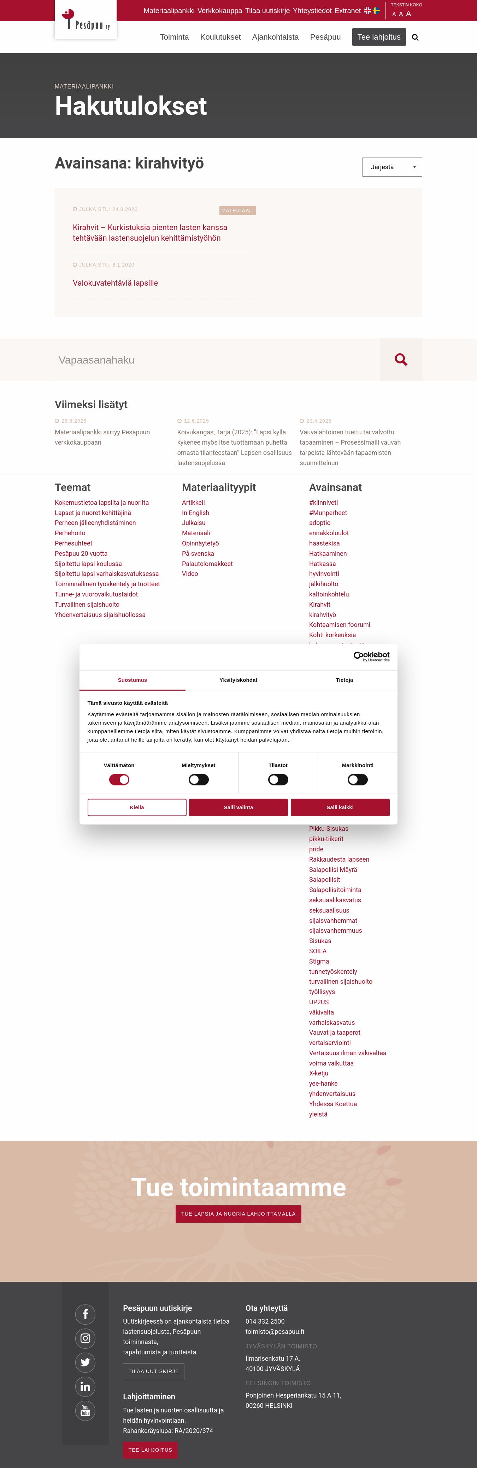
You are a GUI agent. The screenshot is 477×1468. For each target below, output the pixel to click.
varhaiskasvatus (332, 977)
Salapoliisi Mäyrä (333, 824)
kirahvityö (322, 569)
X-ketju (318, 1028)
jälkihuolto (323, 539)
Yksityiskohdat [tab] (238, 680)
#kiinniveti (323, 457)
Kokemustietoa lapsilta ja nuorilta (102, 457)
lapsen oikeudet (331, 631)
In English (196, 468)
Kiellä (137, 808)
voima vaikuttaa (331, 1018)
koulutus (321, 620)
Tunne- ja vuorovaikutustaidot (96, 549)
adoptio (320, 478)
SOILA (318, 906)
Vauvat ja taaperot (334, 988)
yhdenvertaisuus (332, 1049)
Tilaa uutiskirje (267, 11)
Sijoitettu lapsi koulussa (88, 518)
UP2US (319, 957)
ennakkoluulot (329, 488)
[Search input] (218, 314)
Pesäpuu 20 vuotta (81, 508)
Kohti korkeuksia (332, 590)
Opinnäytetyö (200, 498)
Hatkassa (322, 518)
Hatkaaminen (328, 508)
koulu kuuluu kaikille (337, 610)
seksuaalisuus (329, 865)
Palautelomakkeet (207, 518)
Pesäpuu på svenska (376, 10)
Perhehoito (70, 488)
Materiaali (216, 210)
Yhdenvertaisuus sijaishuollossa (100, 569)
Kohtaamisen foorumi (339, 580)
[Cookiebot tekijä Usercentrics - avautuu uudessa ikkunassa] (359, 656)
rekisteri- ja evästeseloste (149, 1457)
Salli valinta (238, 808)
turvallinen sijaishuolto (340, 937)
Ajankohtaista (275, 37)
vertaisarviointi (330, 998)
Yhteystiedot (312, 11)
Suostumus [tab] (132, 680)
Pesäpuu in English (367, 10)
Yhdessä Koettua (333, 1059)
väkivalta (321, 967)
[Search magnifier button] (401, 314)
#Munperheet (328, 468)
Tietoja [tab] (344, 680)
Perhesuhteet (73, 498)
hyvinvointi (324, 529)
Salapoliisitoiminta (335, 845)
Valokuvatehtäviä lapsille (285, 227)
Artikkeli (193, 457)
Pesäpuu (86, 19)
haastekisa (324, 498)
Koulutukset (220, 37)
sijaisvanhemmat (333, 875)
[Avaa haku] (415, 37)
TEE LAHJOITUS (150, 1405)
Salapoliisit (324, 835)
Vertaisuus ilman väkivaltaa (348, 1008)
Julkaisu (194, 478)
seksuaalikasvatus (335, 855)
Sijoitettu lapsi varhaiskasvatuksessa (107, 529)
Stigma (319, 916)
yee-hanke (323, 1039)
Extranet (348, 11)
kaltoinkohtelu (329, 549)
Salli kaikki (340, 808)
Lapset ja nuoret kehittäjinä (93, 468)
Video (190, 529)
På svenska (198, 508)
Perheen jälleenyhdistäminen (95, 478)
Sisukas (320, 896)
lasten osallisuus (333, 641)
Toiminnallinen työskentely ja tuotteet (107, 539)
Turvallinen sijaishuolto (87, 559)
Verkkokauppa (220, 11)
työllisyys (322, 947)
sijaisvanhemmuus (335, 886)
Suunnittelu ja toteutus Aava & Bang (370, 1457)
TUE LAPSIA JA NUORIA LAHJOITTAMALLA (238, 1169)
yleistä (318, 1069)
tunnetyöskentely (333, 926)
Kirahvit (319, 559)
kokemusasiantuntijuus (342, 600)
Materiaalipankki (169, 11)
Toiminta (174, 37)
